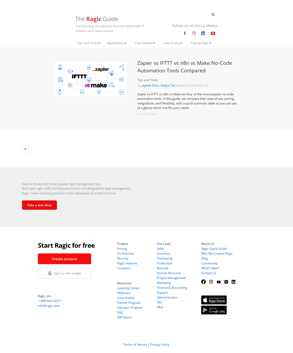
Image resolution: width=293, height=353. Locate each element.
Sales (160, 249)
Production (164, 263)
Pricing (122, 249)
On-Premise (125, 253)
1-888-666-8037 (49, 301)
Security (122, 258)
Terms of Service (135, 344)
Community (209, 263)
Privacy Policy (159, 344)
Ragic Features (127, 263)
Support (162, 292)
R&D (160, 307)
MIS (159, 302)
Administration (167, 297)
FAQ (120, 312)
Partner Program (129, 303)
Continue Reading (147, 114)
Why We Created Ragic (217, 253)
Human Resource (169, 273)
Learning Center (128, 288)
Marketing (164, 283)
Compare (123, 268)
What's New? (210, 268)
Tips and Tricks (147, 80)
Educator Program (130, 307)
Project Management (171, 278)
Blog (204, 258)
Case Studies (126, 298)
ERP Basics (124, 317)
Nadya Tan (168, 85)
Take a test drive (39, 205)
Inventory (163, 253)
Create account (64, 258)
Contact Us (208, 273)
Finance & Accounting (172, 288)
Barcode (162, 268)
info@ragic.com (49, 306)
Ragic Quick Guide (214, 249)
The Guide (96, 19)
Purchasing (164, 258)
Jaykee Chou (150, 85)
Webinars (123, 293)
